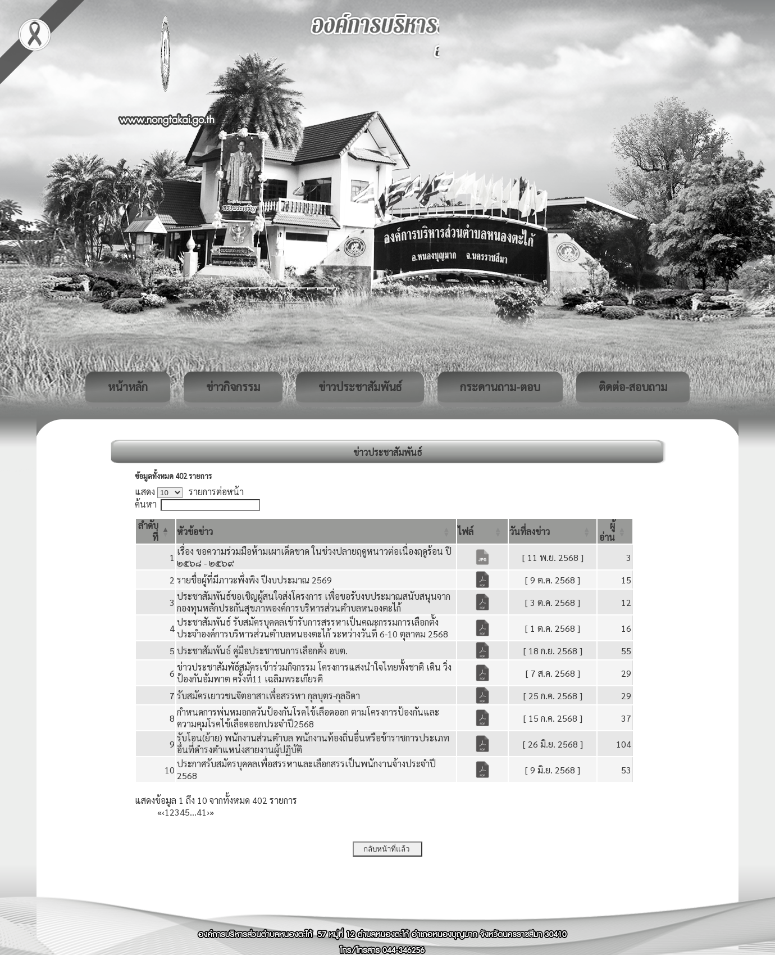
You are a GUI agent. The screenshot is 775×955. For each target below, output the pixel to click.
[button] (195, 531)
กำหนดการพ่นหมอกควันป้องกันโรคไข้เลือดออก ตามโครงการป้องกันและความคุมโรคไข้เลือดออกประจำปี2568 (308, 718)
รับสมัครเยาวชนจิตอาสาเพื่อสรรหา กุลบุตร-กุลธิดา (268, 695)
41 (202, 812)
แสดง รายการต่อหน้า (189, 491)
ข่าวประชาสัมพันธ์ (360, 386)
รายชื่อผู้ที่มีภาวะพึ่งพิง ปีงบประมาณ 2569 (254, 580)
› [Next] (208, 812)
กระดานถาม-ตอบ (500, 386)
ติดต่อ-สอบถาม (633, 386)
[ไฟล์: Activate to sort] (482, 531)
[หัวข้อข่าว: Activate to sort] (316, 531)
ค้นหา (146, 504)
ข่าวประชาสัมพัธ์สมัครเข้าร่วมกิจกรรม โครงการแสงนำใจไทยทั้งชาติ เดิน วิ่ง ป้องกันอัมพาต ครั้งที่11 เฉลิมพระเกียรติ (314, 673)
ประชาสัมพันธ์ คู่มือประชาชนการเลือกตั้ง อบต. (262, 651)
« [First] (159, 812)
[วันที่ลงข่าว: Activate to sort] (552, 531)
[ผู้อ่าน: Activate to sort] (615, 531)
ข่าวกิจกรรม (233, 386)
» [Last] (211, 812)
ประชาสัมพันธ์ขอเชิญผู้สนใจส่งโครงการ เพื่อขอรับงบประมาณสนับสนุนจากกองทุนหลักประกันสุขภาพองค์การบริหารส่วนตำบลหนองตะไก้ (313, 602)
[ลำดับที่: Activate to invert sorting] (155, 531)
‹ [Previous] (163, 812)
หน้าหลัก (128, 386)
